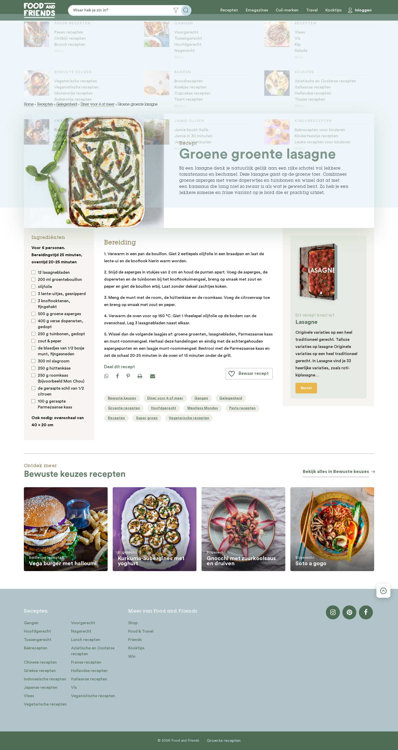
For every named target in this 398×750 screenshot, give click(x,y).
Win (132, 656)
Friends (135, 640)
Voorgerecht (83, 623)
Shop (133, 623)
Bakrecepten (35, 648)
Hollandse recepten (89, 671)
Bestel (306, 388)
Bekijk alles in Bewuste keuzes (336, 471)
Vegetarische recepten (45, 704)
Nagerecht (81, 631)
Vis (74, 687)
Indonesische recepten (45, 679)
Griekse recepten (40, 671)
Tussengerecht (38, 640)
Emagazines (257, 10)
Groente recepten (224, 741)
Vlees (29, 696)
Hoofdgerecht (37, 631)
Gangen (31, 623)
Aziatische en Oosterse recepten (92, 651)
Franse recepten (86, 662)
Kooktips (333, 10)
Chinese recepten (40, 662)
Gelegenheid (66, 104)
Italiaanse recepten (89, 679)
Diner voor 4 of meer (97, 104)
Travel (312, 10)
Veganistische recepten (93, 696)
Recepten (229, 10)
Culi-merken (287, 10)
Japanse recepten (40, 687)
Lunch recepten (85, 640)
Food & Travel (141, 631)
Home (29, 104)
